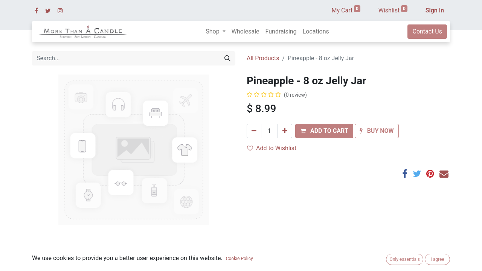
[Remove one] (254, 131)
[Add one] (285, 131)
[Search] (227, 58)
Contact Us (427, 31)
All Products (263, 58)
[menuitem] (245, 31)
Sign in (435, 10)
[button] (324, 131)
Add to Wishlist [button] (271, 148)
